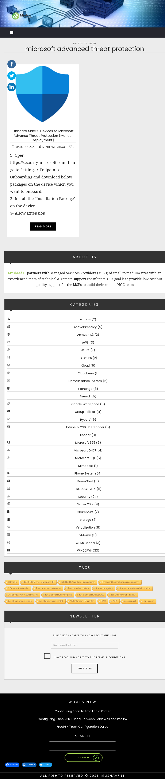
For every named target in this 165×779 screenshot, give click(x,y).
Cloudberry (86, 373)
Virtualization (85, 527)
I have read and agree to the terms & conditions (89, 657)
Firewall (85, 396)
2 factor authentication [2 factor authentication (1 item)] (18, 588)
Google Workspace (85, 404)
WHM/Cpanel (85, 543)
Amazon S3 (85, 335)
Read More (43, 226)
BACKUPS (85, 358)
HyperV (85, 419)
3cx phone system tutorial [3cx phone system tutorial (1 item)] (20, 601)
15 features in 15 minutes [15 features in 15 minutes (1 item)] (82, 601)
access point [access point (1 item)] (130, 601)
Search (82, 735)
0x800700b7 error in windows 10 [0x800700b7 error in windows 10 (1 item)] (39, 582)
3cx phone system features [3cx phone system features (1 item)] (91, 595)
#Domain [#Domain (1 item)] (12, 582)
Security (84, 497)
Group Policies (85, 412)
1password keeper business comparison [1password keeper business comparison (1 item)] (120, 582)
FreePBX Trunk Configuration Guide (82, 727)
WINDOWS (84, 551)
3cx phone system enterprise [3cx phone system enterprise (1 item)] (58, 595)
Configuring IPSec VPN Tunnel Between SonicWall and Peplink (82, 719)
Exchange (85, 389)
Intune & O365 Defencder (85, 427)
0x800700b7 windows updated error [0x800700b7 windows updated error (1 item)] (78, 582)
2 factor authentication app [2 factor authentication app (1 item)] (48, 588)
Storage (85, 520)
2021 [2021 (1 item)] (114, 601)
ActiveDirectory (85, 327)
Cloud (85, 366)
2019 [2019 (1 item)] (103, 601)
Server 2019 (85, 504)
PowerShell (85, 481)
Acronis (85, 319)
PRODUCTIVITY (85, 489)
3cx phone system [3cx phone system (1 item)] (104, 588)
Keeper (85, 435)
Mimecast (85, 466)
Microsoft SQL (85, 458)
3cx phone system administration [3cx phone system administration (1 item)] (135, 588)
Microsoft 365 (85, 443)
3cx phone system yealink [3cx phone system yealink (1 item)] (51, 601)
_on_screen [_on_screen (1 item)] (148, 601)
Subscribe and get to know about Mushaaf (84, 635)
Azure (85, 350)
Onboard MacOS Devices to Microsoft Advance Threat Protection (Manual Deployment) (43, 136)
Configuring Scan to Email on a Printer (83, 711)
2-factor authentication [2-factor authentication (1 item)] (78, 588)
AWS (85, 342)
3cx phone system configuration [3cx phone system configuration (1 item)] (23, 595)
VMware (85, 535)
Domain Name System (85, 381)
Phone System (85, 474)
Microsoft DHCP (85, 450)
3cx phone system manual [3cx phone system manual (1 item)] (123, 595)
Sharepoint (85, 512)
